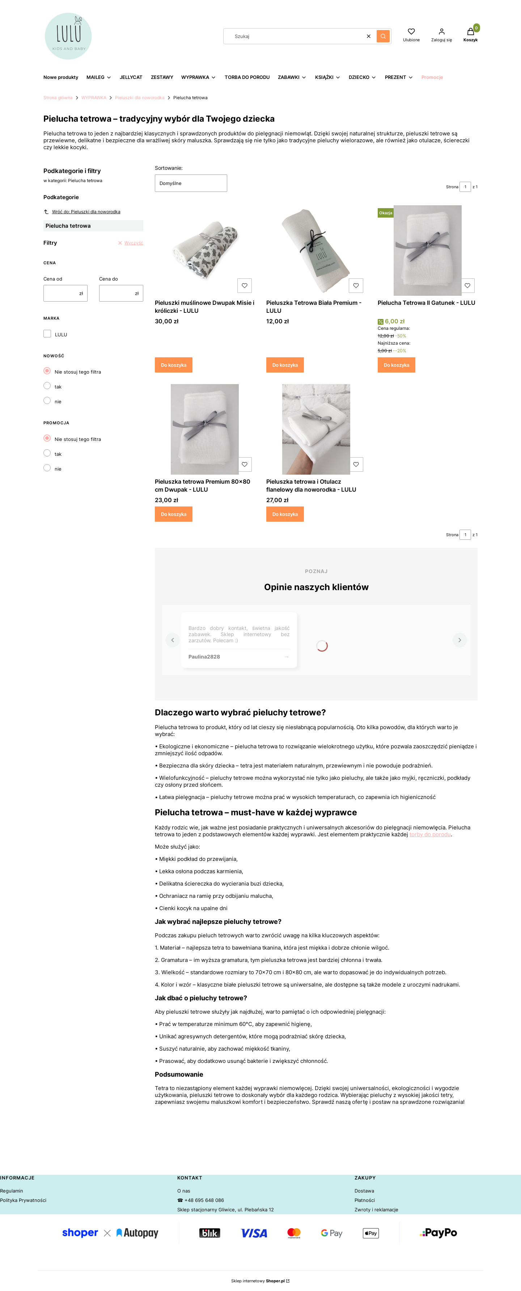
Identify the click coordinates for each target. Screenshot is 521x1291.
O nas (183, 1191)
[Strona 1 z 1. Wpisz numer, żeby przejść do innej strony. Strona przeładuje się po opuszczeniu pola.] (465, 187)
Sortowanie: (169, 168)
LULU (61, 334)
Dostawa (364, 1191)
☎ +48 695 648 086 (200, 1200)
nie (58, 401)
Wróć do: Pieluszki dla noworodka (81, 212)
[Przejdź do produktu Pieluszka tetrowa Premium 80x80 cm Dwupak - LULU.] (205, 429)
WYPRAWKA (93, 97)
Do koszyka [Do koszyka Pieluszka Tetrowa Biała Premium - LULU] (285, 365)
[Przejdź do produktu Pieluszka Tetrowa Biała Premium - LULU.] (316, 250)
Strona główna (58, 97)
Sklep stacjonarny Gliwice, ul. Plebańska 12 (225, 1209)
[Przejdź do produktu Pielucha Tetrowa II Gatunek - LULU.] (428, 250)
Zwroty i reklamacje (376, 1209)
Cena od (52, 279)
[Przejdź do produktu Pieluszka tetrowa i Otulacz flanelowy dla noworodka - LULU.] (316, 429)
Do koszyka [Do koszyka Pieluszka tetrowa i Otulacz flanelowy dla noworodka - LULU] (285, 514)
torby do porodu (430, 834)
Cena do (108, 279)
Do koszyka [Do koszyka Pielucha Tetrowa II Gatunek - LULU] (396, 365)
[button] (383, 36)
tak (58, 387)
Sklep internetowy (258, 1280)
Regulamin (11, 1191)
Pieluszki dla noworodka (140, 97)
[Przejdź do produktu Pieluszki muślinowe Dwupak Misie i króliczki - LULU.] (205, 250)
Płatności (365, 1200)
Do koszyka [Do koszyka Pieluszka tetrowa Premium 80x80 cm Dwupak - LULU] (173, 514)
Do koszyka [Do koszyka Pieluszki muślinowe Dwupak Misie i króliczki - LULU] (173, 365)
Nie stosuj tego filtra (78, 372)
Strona (452, 186)
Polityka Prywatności (23, 1200)
